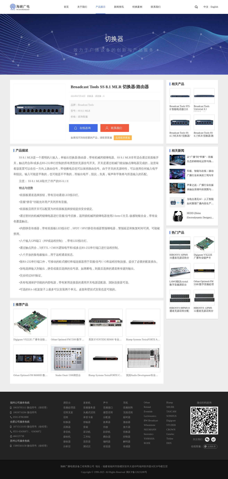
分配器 (106, 417)
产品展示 (100, 7)
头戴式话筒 (89, 412)
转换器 (67, 422)
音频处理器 (69, 407)
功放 (105, 427)
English (214, 7)
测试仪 (87, 446)
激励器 (126, 422)
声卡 (105, 402)
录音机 (67, 432)
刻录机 (106, 432)
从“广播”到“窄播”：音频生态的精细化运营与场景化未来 (200, 159)
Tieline (169, 438)
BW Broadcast (151, 420)
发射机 (87, 402)
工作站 (87, 436)
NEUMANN (150, 429)
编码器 (106, 441)
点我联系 (211, 446)
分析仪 (67, 446)
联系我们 (156, 7)
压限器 (67, 427)
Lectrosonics (150, 416)
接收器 (67, 441)
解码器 (126, 441)
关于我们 (82, 7)
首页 (66, 7)
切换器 (90, 96)
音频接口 (108, 407)
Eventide (148, 411)
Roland (147, 407)
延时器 (126, 417)
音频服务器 (89, 407)
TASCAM (171, 411)
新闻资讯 (119, 7)
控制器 (126, 436)
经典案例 (137, 7)
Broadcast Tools (86, 105)
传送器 (106, 446)
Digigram (171, 420)
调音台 (67, 402)
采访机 (87, 432)
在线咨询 (85, 128)
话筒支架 (68, 412)
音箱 (85, 427)
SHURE (170, 407)
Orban (147, 402)
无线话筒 (128, 412)
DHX (169, 443)
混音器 (87, 441)
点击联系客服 (122, 137)
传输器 (87, 422)
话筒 (65, 417)
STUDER (171, 425)
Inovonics (148, 434)
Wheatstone (149, 425)
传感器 (126, 446)
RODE (147, 443)
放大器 (126, 427)
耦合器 (106, 436)
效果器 (106, 422)
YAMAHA (149, 438)
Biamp (169, 402)
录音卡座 (88, 417)
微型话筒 (108, 412)
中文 (206, 7)
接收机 (67, 436)
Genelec (170, 434)
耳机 (125, 402)
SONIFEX (171, 416)
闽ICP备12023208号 (136, 472)
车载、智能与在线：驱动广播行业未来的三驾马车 (200, 173)
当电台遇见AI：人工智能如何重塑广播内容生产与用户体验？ (200, 202)
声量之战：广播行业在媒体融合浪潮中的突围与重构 (200, 188)
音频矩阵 (128, 407)
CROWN (170, 429)
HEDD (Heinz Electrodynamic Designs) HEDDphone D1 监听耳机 (200, 216)
